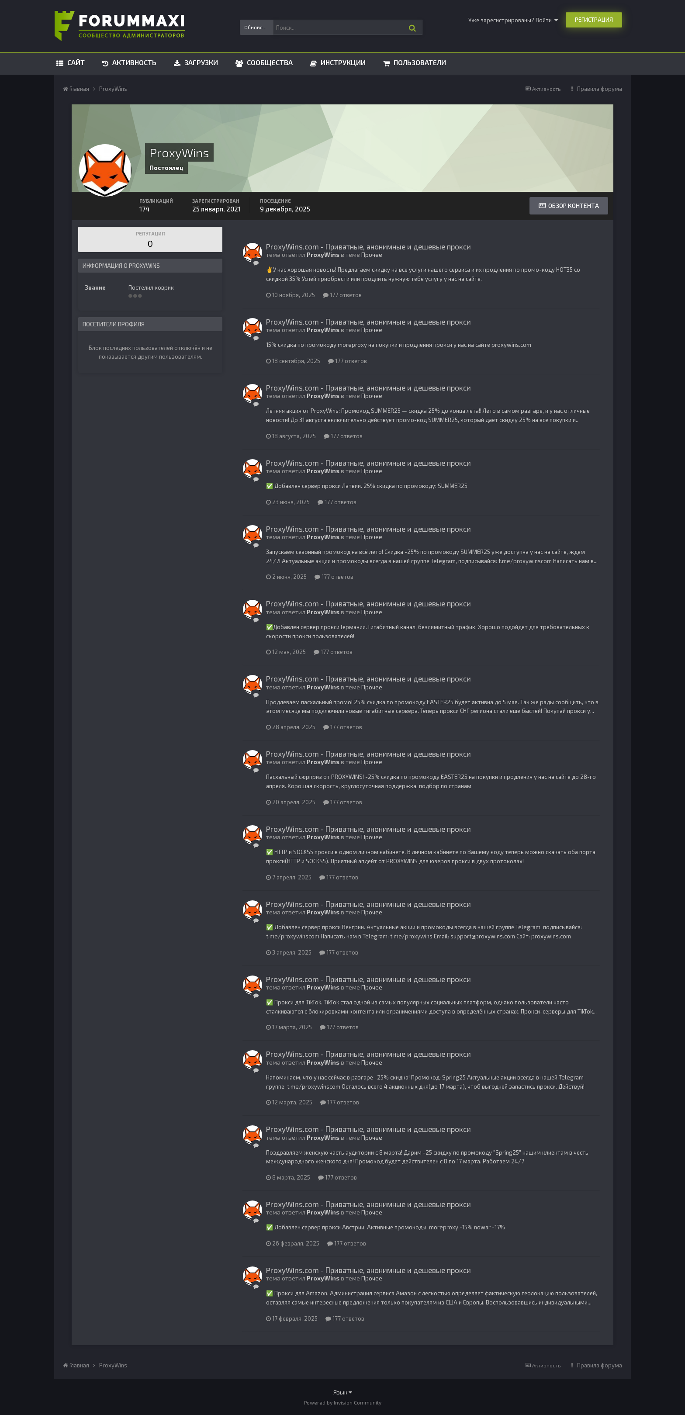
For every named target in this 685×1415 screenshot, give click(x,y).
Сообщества (269, 62)
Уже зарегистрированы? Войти (513, 20)
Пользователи (419, 62)
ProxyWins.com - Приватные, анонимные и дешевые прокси (368, 246)
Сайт (75, 62)
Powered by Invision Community (342, 1402)
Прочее (371, 254)
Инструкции (342, 62)
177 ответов (342, 294)
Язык (342, 1392)
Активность (133, 62)
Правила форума (599, 88)
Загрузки (200, 62)
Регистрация (594, 19)
